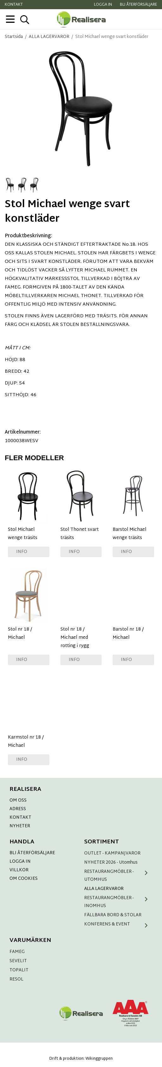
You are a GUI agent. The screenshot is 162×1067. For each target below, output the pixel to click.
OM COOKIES (23, 879)
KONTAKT (20, 818)
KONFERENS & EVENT (118, 924)
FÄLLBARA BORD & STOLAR (112, 915)
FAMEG (17, 952)
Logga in (103, 4)
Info (21, 552)
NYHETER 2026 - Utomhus (111, 863)
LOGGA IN (20, 862)
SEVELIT (18, 961)
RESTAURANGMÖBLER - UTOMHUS (118, 875)
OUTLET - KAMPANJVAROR (112, 853)
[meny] (10, 19)
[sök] (24, 19)
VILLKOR (18, 870)
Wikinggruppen (99, 1058)
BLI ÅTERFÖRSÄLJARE (32, 853)
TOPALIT (18, 970)
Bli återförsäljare (138, 4)
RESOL (16, 979)
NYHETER (19, 826)
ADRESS (17, 809)
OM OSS (18, 800)
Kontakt (14, 4)
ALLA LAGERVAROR (104, 889)
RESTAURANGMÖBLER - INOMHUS (118, 902)
